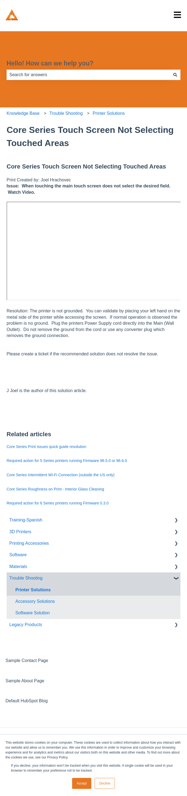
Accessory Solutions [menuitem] (35, 601)
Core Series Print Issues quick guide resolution (46, 446)
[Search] (175, 75)
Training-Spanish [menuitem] (25, 520)
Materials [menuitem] (18, 566)
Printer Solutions (109, 113)
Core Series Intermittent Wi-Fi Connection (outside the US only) (61, 475)
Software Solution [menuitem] (32, 612)
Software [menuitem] (18, 554)
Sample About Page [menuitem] (24, 680)
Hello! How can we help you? (50, 63)
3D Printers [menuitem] (20, 531)
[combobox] (88, 75)
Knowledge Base (23, 113)
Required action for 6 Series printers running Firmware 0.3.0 (58, 503)
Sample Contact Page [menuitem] (26, 660)
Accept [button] (82, 783)
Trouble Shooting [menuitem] (25, 578)
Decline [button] (104, 783)
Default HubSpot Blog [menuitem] (26, 700)
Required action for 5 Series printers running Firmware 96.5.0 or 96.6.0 (67, 460)
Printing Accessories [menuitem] (29, 543)
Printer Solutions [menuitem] (33, 589)
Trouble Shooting (66, 113)
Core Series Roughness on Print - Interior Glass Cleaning (55, 489)
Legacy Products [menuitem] (25, 624)
